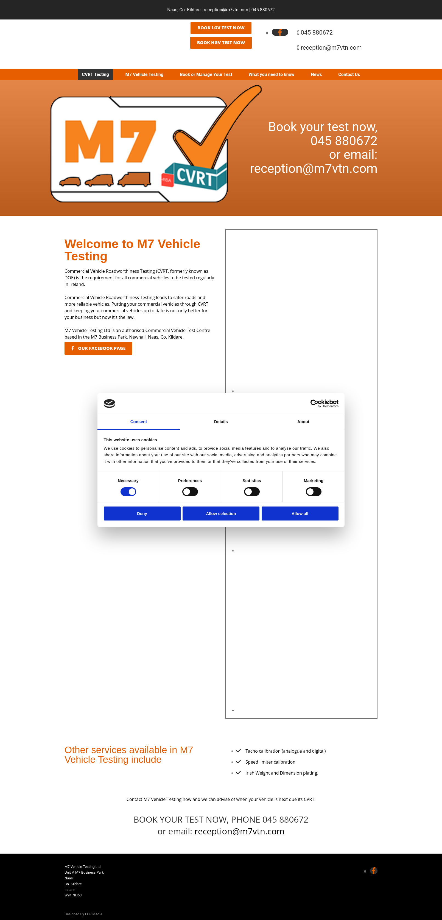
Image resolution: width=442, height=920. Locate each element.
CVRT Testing (95, 74)
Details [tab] (221, 421)
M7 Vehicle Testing (144, 74)
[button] (221, 28)
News (316, 74)
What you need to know (272, 74)
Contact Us (349, 74)
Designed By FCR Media (83, 914)
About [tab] (303, 421)
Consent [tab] (138, 421)
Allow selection (221, 513)
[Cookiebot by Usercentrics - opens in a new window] (314, 403)
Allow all (300, 513)
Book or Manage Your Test (206, 74)
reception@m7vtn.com (226, 9)
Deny (142, 513)
